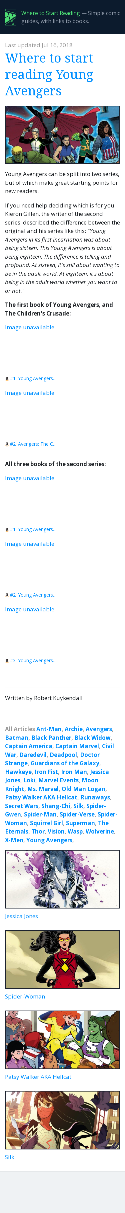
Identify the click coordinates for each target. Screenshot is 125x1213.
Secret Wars (21, 806)
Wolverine (100, 831)
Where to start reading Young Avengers (49, 74)
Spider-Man (40, 814)
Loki (29, 780)
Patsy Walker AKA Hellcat (41, 797)
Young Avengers (49, 840)
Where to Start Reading (50, 13)
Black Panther (51, 738)
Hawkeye (18, 772)
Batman (16, 738)
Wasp (75, 831)
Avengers (99, 729)
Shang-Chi (55, 806)
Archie (74, 729)
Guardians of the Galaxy (65, 763)
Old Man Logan (83, 789)
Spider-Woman (62, 965)
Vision (56, 831)
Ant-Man (49, 729)
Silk (78, 806)
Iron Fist (46, 772)
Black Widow (92, 738)
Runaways (95, 797)
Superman (80, 823)
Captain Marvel (77, 746)
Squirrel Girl (46, 823)
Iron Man (74, 772)
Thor (38, 831)
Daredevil (33, 755)
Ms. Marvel (43, 789)
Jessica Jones (62, 885)
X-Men (14, 840)
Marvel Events (58, 780)
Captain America (28, 746)
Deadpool (63, 755)
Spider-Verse (77, 814)
